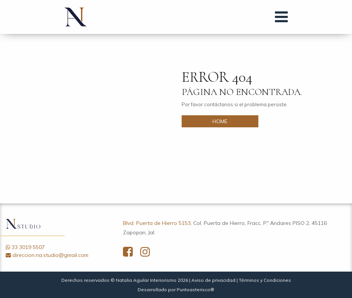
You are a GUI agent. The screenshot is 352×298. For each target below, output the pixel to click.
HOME (220, 121)
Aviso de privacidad (213, 280)
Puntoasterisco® (195, 289)
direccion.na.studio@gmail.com (50, 255)
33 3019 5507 (28, 247)
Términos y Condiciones (265, 280)
